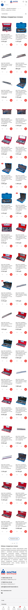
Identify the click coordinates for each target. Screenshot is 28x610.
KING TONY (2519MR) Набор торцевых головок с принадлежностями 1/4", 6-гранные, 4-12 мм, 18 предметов (6, 150)
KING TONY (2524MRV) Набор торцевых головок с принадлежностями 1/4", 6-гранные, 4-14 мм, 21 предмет (6, 178)
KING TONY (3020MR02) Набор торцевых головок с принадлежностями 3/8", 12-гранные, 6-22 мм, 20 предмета (21, 325)
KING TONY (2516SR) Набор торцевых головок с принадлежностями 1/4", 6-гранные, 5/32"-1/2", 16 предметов (21, 121)
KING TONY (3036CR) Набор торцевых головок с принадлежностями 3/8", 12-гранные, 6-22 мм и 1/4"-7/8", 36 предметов (6, 382)
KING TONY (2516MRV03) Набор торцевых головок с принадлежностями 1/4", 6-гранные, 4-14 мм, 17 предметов (21, 93)
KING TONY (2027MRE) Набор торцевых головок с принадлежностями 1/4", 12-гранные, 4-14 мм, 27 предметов (21, 37)
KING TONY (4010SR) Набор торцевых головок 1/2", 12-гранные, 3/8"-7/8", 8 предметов (6, 466)
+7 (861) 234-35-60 (6, 582)
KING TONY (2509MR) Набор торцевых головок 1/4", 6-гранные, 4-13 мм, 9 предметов (6, 65)
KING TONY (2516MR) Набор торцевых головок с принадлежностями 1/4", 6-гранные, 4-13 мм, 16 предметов (6, 121)
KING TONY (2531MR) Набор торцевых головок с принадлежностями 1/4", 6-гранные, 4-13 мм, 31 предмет (21, 237)
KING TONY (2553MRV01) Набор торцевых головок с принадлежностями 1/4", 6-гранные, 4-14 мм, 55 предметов (6, 295)
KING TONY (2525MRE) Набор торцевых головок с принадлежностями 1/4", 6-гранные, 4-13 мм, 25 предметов (21, 178)
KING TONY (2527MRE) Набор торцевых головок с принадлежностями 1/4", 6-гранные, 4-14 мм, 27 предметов (6, 208)
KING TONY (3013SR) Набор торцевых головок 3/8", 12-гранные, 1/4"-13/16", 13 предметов (6, 324)
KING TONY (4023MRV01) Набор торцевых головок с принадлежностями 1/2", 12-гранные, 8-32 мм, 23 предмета (21, 467)
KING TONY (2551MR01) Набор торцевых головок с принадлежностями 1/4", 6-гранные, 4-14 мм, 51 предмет (21, 267)
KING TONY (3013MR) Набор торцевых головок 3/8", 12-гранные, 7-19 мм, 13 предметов (21, 294)
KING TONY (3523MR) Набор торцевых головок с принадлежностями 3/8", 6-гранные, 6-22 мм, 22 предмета (6, 439)
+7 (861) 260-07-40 (6, 578)
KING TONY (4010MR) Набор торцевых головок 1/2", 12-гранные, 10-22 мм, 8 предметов (21, 438)
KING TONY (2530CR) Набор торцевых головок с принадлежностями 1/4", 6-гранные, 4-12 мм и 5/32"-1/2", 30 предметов (6, 237)
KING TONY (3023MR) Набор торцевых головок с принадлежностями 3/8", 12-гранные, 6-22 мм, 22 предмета (21, 353)
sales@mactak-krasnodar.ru (9, 587)
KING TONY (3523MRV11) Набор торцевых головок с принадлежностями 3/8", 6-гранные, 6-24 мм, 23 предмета (21, 410)
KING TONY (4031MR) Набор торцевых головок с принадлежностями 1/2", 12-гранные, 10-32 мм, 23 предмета (6, 524)
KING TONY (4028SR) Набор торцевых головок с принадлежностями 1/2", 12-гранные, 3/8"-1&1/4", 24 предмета (21, 496)
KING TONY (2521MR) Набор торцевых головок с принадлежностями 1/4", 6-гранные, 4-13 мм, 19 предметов (21, 150)
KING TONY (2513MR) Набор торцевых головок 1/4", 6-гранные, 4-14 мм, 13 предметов (6, 92)
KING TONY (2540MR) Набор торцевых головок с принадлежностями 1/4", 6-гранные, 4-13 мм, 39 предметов (6, 267)
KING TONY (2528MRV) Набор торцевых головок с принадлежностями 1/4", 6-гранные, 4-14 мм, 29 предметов (21, 208)
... (18, 8)
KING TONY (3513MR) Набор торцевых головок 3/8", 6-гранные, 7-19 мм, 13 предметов (21, 381)
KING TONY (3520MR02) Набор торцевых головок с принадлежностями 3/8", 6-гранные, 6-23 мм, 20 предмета (6, 410)
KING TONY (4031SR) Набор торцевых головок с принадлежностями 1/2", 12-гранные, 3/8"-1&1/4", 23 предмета (21, 524)
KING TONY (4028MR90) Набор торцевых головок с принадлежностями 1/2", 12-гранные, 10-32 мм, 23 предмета (6, 496)
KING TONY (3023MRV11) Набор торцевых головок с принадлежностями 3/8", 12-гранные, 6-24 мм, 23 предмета (6, 353)
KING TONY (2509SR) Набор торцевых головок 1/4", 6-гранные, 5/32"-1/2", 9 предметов (21, 65)
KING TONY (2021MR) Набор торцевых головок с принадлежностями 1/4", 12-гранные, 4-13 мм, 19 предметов (6, 37)
